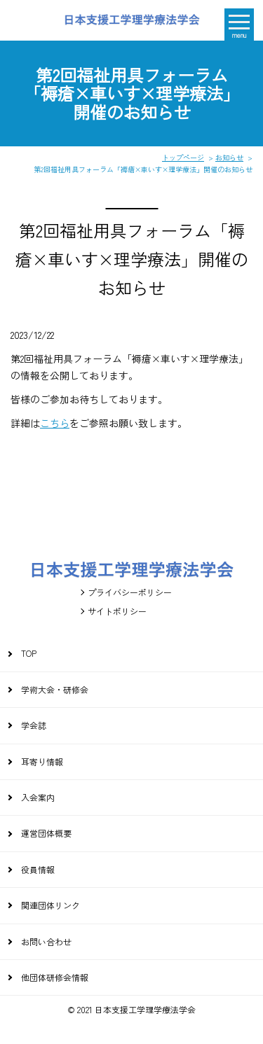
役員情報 (38, 869)
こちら (54, 423)
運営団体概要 (46, 833)
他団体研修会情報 (54, 977)
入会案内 (38, 797)
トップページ (183, 157)
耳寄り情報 (42, 761)
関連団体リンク (50, 905)
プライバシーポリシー (130, 592)
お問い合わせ (46, 941)
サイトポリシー (117, 611)
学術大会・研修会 (54, 689)
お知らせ (229, 157)
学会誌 (33, 725)
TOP (28, 653)
